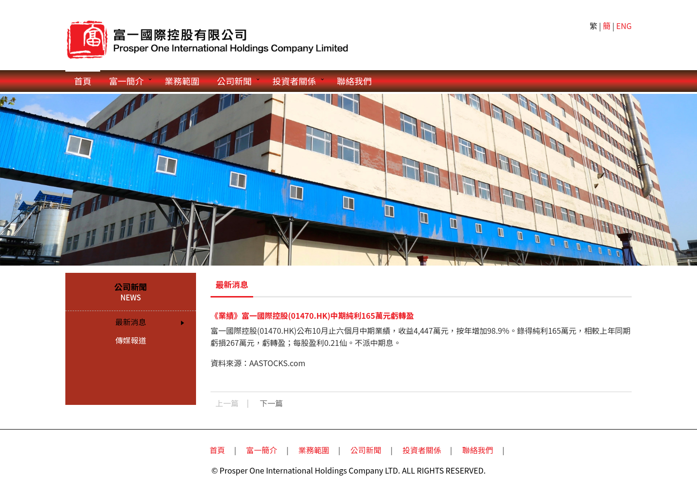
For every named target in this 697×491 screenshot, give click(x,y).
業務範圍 (182, 80)
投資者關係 (294, 80)
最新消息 (130, 321)
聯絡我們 (354, 80)
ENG (624, 25)
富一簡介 (126, 80)
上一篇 (227, 403)
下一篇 (271, 403)
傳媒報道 (130, 340)
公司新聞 (234, 80)
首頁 (82, 80)
